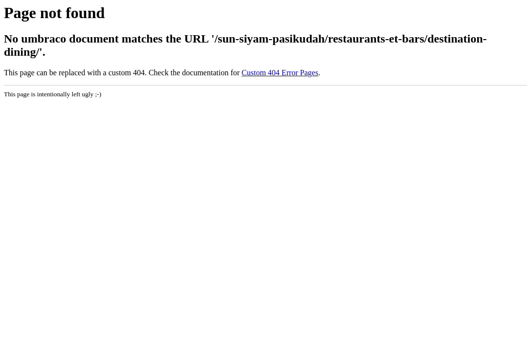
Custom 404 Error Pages (280, 72)
